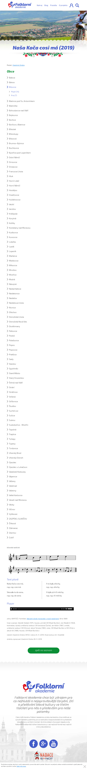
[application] (42, 608)
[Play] (11, 609)
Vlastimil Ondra (19, 65)
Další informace (21, 766)
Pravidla (53, 5)
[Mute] (66, 609)
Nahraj (39, 5)
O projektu (63, 5)
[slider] (39, 608)
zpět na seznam (43, 650)
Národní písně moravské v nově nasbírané (43, 619)
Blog (46, 5)
